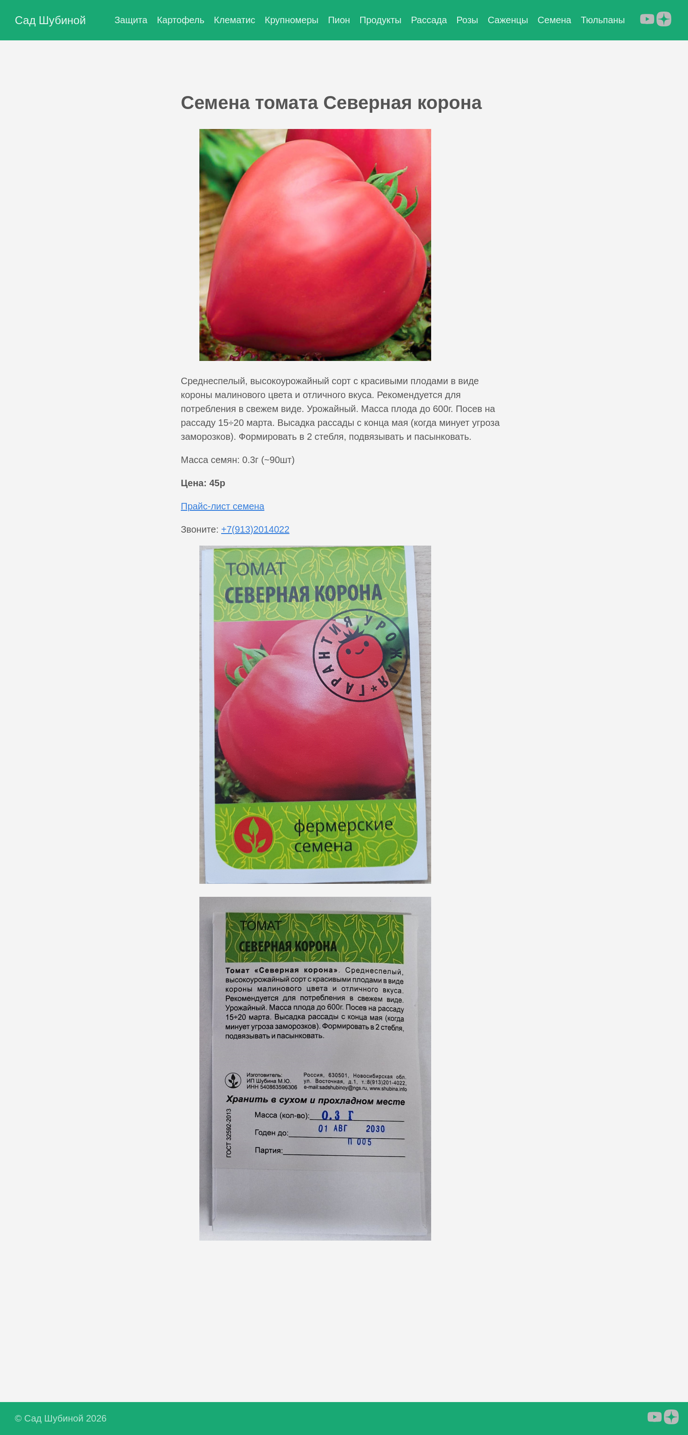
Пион (339, 20)
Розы (467, 20)
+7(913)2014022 (255, 529)
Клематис (234, 20)
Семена (555, 20)
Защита (131, 20)
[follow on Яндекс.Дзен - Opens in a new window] (663, 20)
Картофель (180, 20)
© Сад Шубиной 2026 (61, 1418)
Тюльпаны (603, 20)
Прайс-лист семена (222, 506)
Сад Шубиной (50, 20)
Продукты (380, 20)
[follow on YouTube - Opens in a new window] (647, 20)
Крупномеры (292, 20)
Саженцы (508, 20)
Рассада (429, 20)
